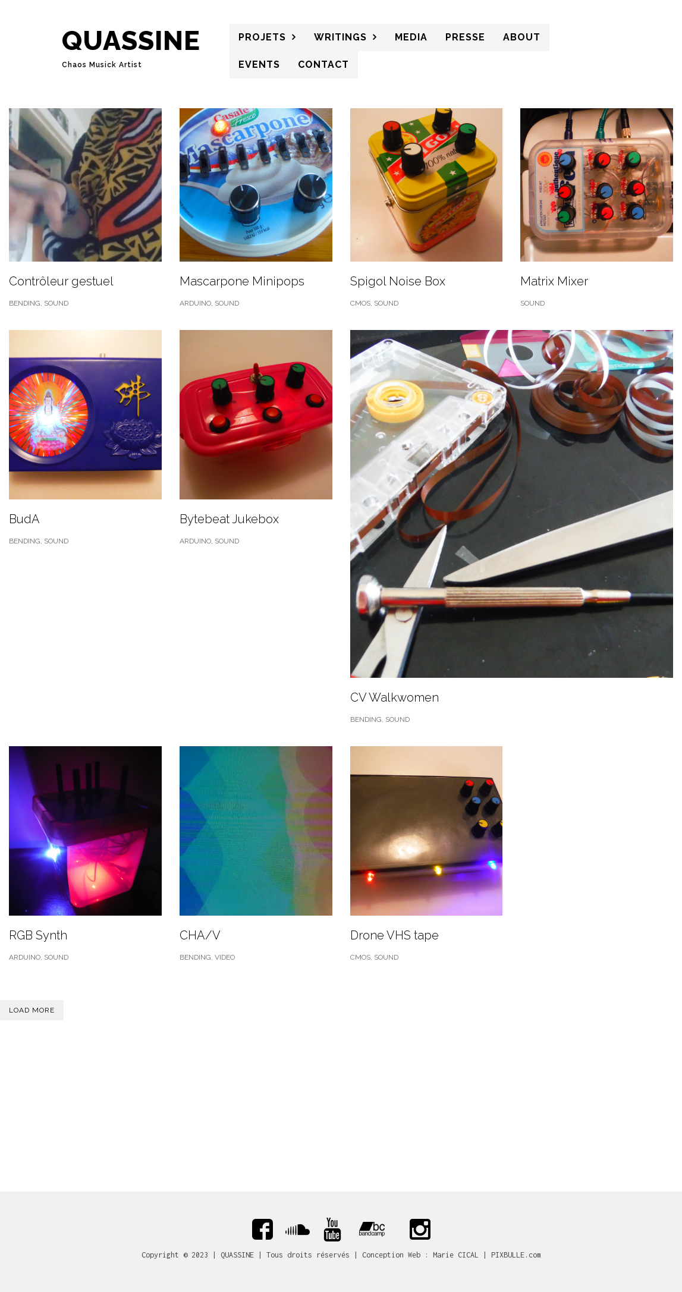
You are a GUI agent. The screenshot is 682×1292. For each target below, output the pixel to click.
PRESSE (465, 37)
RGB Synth (38, 935)
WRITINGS (340, 37)
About (521, 37)
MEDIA (411, 37)
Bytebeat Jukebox (229, 519)
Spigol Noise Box (397, 281)
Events (259, 64)
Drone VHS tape (394, 935)
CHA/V (200, 935)
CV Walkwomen (394, 697)
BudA (24, 519)
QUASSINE (131, 40)
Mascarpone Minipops (242, 281)
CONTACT (323, 64)
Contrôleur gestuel (61, 281)
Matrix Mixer (554, 281)
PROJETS (262, 37)
